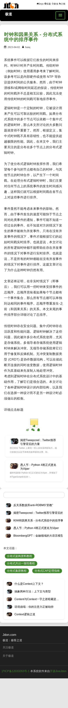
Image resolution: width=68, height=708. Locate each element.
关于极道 (8, 655)
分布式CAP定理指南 (47, 570)
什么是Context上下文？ (29, 583)
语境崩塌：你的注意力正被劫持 (34, 606)
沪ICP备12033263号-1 (15, 671)
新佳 (55, 4)
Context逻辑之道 (24, 614)
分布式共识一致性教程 (21, 563)
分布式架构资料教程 (19, 556)
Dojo (40, 4)
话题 (47, 4)
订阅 (62, 4)
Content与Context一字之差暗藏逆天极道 (39, 599)
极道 (8, 14)
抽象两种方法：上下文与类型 (32, 591)
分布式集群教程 (17, 570)
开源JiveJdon (58, 671)
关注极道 (8, 647)
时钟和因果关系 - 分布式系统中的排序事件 (33, 37)
